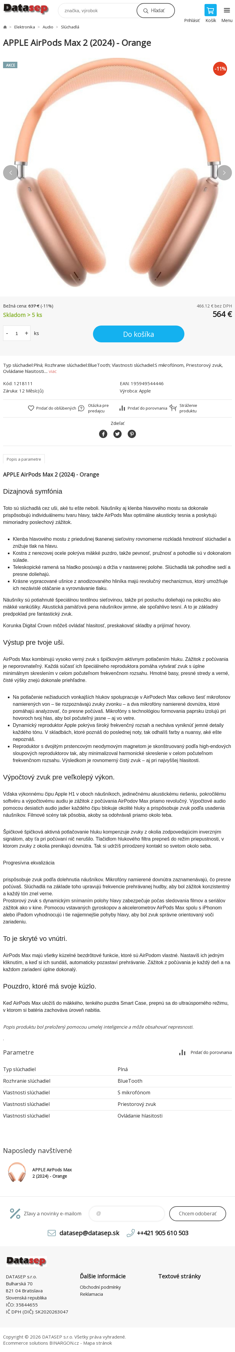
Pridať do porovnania (147, 408)
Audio (48, 27)
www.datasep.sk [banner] (30, 9)
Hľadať (157, 10)
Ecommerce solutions (25, 1343)
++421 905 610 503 (162, 1233)
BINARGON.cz (64, 1343)
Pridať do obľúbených (56, 408)
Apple (145, 391)
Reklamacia (91, 1294)
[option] (117, 172)
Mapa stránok (97, 1343)
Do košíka (138, 334)
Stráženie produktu (188, 408)
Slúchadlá (70, 27)
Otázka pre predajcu (98, 408)
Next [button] (224, 172)
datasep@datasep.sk (89, 1233)
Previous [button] (10, 172)
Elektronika (24, 27)
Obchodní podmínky (100, 1287)
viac (53, 371)
